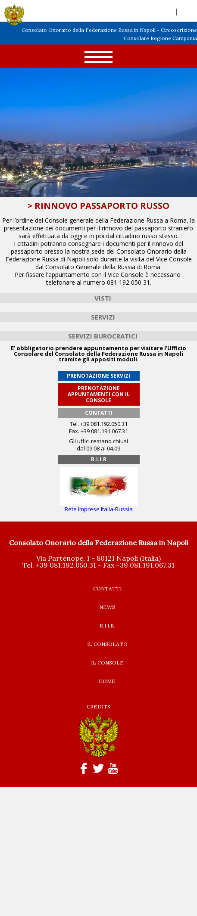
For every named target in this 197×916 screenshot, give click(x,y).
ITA (168, 11)
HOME (107, 681)
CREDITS (98, 706)
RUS (186, 11)
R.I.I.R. (107, 625)
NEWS (107, 607)
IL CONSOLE (107, 662)
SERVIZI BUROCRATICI (103, 336)
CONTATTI (107, 588)
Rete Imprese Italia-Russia (99, 506)
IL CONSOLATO (107, 644)
